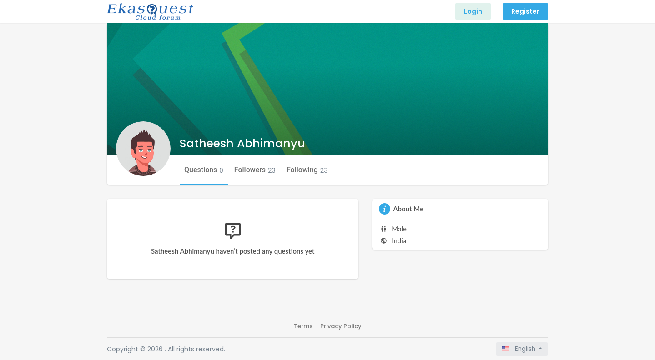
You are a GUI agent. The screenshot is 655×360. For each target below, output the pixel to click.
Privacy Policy (341, 326)
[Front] (150, 11)
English (519, 349)
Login (473, 11)
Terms (303, 326)
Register (525, 11)
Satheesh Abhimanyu (242, 143)
